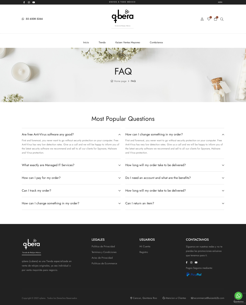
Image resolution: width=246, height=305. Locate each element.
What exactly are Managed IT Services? (48, 165)
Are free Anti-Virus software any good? (48, 134)
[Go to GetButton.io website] (238, 302)
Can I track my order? (36, 190)
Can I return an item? (139, 203)
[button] (71, 135)
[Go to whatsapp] (238, 296)
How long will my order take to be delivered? (155, 165)
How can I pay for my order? (41, 178)
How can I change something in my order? (50, 203)
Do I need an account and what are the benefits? (158, 178)
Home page (120, 81)
